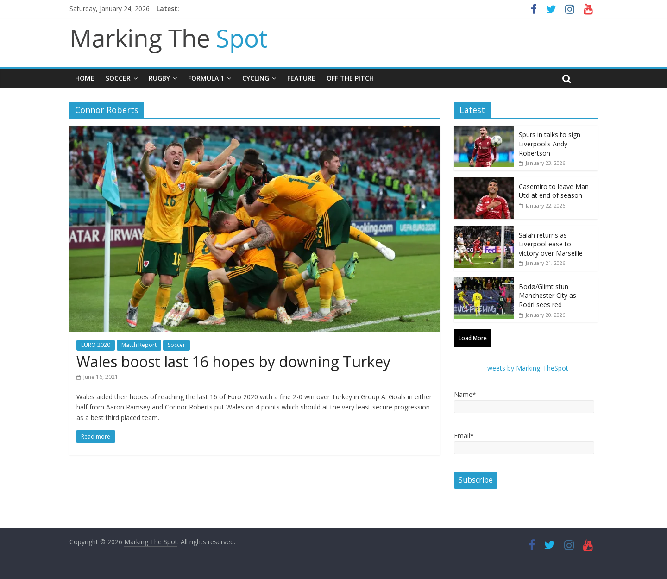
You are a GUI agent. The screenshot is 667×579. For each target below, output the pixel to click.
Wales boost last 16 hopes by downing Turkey (233, 361)
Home (84, 78)
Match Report (139, 345)
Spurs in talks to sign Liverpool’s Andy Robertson (549, 143)
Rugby (159, 78)
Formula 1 (206, 78)
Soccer (118, 78)
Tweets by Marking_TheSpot (525, 368)
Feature (301, 78)
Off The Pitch (350, 78)
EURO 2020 (95, 345)
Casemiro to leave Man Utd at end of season (554, 191)
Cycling (255, 78)
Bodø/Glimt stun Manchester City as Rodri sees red (547, 295)
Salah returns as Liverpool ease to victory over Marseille (551, 244)
